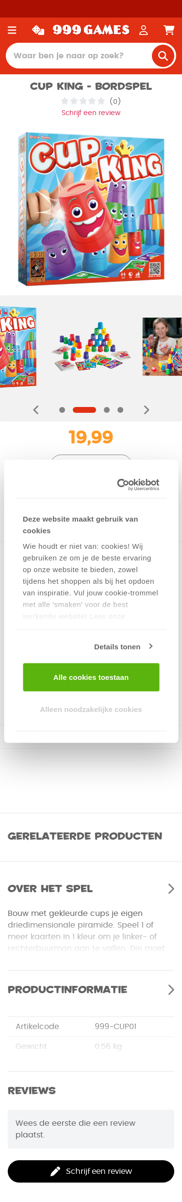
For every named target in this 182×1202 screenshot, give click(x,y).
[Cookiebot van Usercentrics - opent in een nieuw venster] (121, 484)
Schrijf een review (91, 113)
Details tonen (117, 646)
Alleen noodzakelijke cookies (91, 709)
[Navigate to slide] (62, 410)
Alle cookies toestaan (91, 677)
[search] (163, 56)
